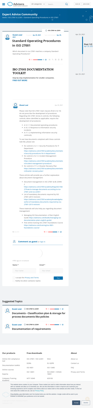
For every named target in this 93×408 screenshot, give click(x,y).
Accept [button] (76, 403)
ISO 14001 (30, 371)
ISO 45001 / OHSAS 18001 (54, 372)
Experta (5, 374)
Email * (42, 265)
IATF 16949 (31, 378)
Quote (16, 232)
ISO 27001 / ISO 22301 (35, 358)
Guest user (17, 309)
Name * (16, 265)
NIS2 (49, 358)
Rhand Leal (23, 105)
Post (58, 278)
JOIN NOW (86, 4)
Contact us (75, 363)
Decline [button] (86, 403)
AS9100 (50, 378)
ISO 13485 (51, 367)
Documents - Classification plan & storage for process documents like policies (38, 314)
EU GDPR (50, 363)
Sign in (42, 242)
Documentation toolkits (11, 365)
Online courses (8, 369)
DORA (29, 363)
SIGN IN (77, 4)
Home (4, 17)
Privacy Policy (39, 391)
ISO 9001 (30, 367)
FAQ (72, 367)
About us (74, 358)
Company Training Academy (9, 379)
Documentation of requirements (31, 328)
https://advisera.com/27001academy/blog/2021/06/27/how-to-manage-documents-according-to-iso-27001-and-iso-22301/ (43, 189)
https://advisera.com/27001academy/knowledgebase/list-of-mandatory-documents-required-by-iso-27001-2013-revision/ (43, 201)
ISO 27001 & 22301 (15, 17)
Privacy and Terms (32, 277)
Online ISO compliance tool (11, 359)
